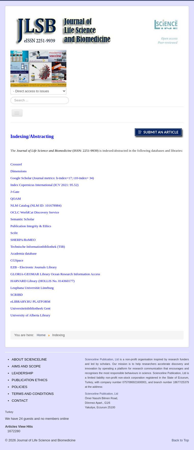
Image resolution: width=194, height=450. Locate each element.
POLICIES (19, 387)
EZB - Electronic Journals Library (33, 267)
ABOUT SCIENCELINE (29, 359)
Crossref (16, 164)
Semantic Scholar (22, 219)
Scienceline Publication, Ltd (102, 359)
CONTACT (20, 400)
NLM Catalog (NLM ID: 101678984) (36, 205)
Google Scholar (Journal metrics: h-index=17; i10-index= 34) (52, 178)
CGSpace (16, 260)
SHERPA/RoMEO (23, 240)
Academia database (23, 253)
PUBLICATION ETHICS (29, 380)
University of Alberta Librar (29, 315)
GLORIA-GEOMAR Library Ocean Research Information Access (55, 274)
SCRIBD (16, 295)
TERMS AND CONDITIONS (33, 394)
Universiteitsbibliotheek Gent (30, 308)
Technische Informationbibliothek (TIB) (37, 247)
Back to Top (180, 440)
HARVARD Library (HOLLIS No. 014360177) (42, 281)
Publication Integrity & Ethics (30, 226)
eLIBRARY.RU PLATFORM (30, 301)
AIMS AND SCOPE (26, 366)
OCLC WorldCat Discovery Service (34, 212)
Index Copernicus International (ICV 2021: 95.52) (44, 185)
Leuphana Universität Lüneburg (32, 288)
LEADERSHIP (22, 373)
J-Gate (14, 192)
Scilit (14, 233)
